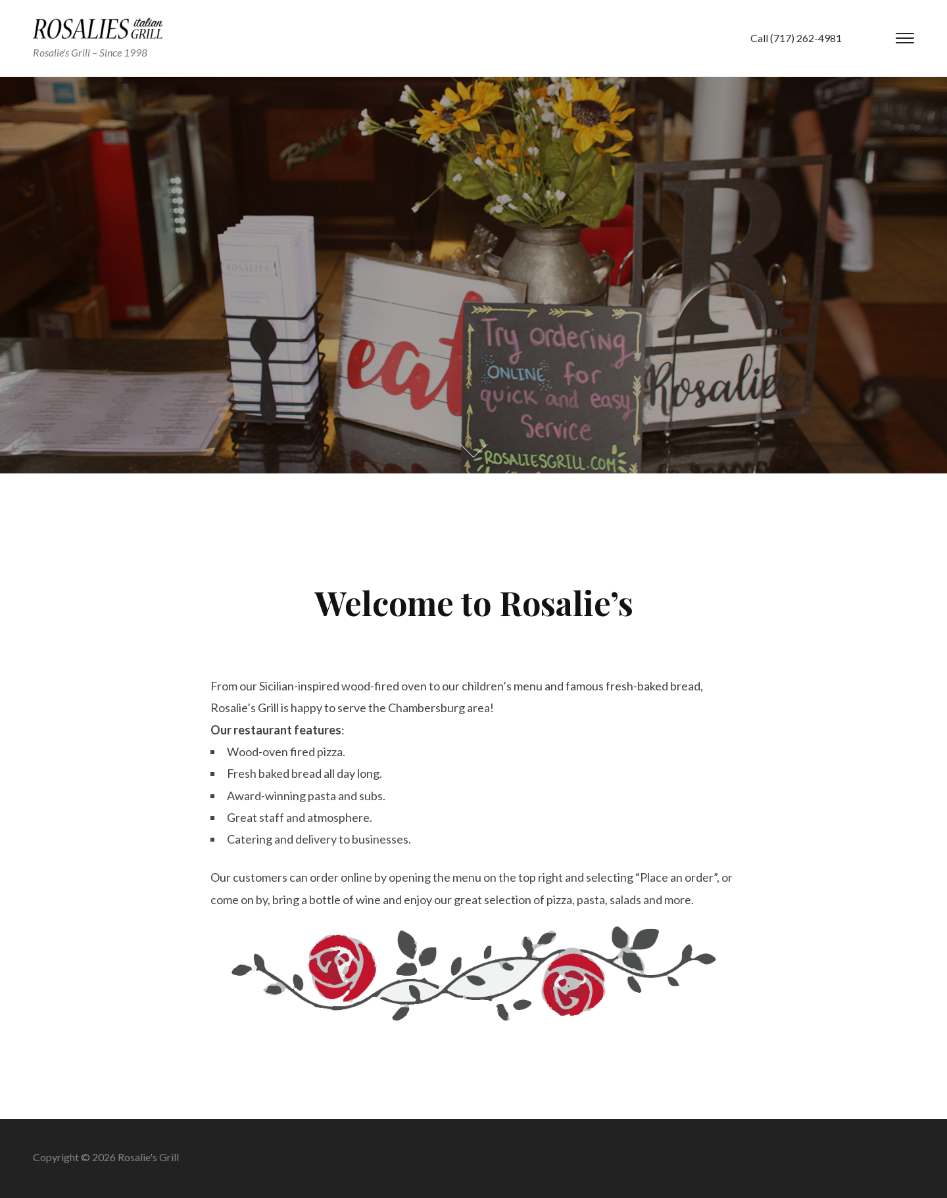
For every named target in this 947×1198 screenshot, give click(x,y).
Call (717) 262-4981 (796, 38)
